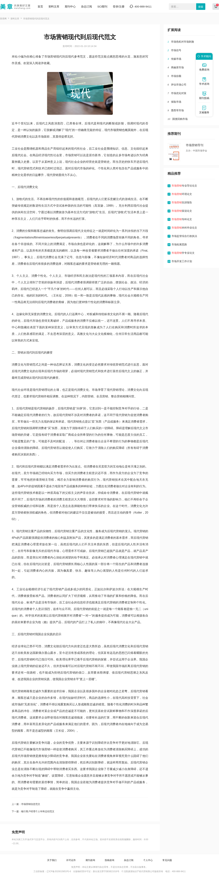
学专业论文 (183, 252)
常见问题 (167, 860)
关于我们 (52, 860)
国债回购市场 (180, 118)
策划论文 (182, 210)
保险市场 (176, 101)
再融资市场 (177, 67)
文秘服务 (204, 109)
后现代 (16, 155)
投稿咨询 (109, 860)
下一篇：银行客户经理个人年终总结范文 (33, 811)
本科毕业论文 (184, 227)
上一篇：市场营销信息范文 (26, 804)
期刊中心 (70, 6)
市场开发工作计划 (182, 261)
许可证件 (71, 860)
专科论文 (182, 219)
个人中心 (148, 860)
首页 (40, 6)
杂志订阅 (86, 6)
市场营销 (116, 130)
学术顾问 (203, 56)
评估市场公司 (178, 84)
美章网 (3, 18)
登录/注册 (118, 6)
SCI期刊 (102, 6)
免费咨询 (204, 67)
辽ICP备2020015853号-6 (59, 871)
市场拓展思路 (179, 244)
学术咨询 (204, 81)
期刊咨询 (90, 860)
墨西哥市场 (177, 110)
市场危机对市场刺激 (182, 41)
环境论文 (182, 194)
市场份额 (176, 76)
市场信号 (176, 50)
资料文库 (53, 6)
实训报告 (182, 202)
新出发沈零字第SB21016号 (106, 871)
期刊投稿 (204, 95)
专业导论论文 (184, 185)
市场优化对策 (178, 93)
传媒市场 (176, 58)
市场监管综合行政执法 (184, 236)
